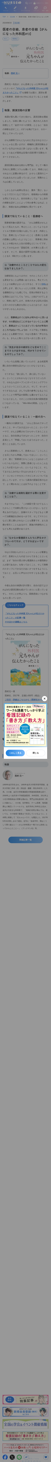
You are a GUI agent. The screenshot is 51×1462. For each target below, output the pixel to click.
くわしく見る (15, 753)
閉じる (36, 753)
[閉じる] (44, 698)
